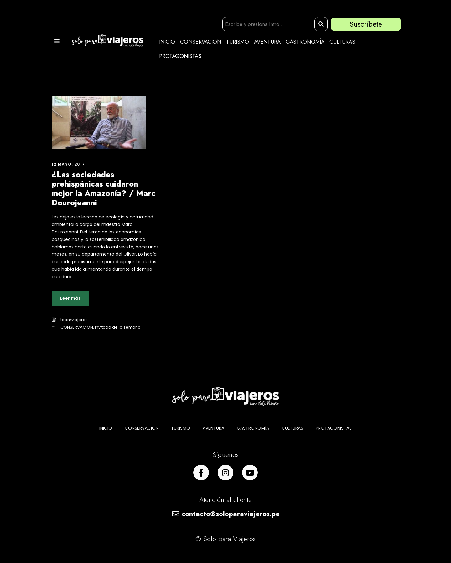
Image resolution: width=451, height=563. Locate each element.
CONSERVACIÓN (200, 41)
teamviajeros (74, 320)
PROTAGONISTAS (180, 56)
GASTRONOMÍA (305, 41)
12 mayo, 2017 (68, 164)
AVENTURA (267, 41)
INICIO (167, 41)
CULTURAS (342, 41)
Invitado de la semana (118, 327)
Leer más (70, 298)
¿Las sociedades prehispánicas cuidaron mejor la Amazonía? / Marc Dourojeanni (103, 188)
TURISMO (237, 41)
